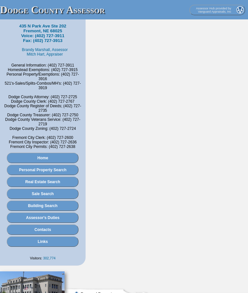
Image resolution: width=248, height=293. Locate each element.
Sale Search (43, 194)
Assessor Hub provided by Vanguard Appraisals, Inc (213, 10)
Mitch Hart (36, 54)
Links (43, 241)
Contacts (43, 229)
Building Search (42, 206)
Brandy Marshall (36, 49)
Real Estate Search (42, 182)
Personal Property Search (43, 170)
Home (42, 158)
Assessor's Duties (43, 217)
